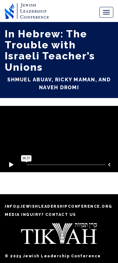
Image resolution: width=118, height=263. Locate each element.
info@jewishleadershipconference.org (58, 206)
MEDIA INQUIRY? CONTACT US (40, 214)
